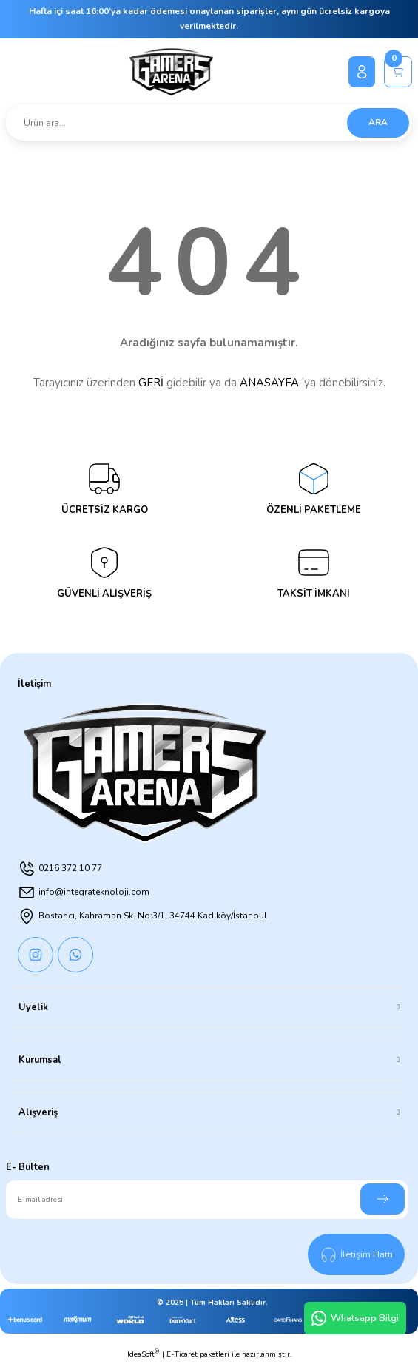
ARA (378, 122)
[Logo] (171, 72)
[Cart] (398, 71)
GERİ (151, 382)
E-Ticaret (182, 1354)
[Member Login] (361, 71)
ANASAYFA (269, 382)
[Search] (209, 123)
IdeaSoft (143, 1354)
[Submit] (382, 1199)
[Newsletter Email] (207, 1199)
